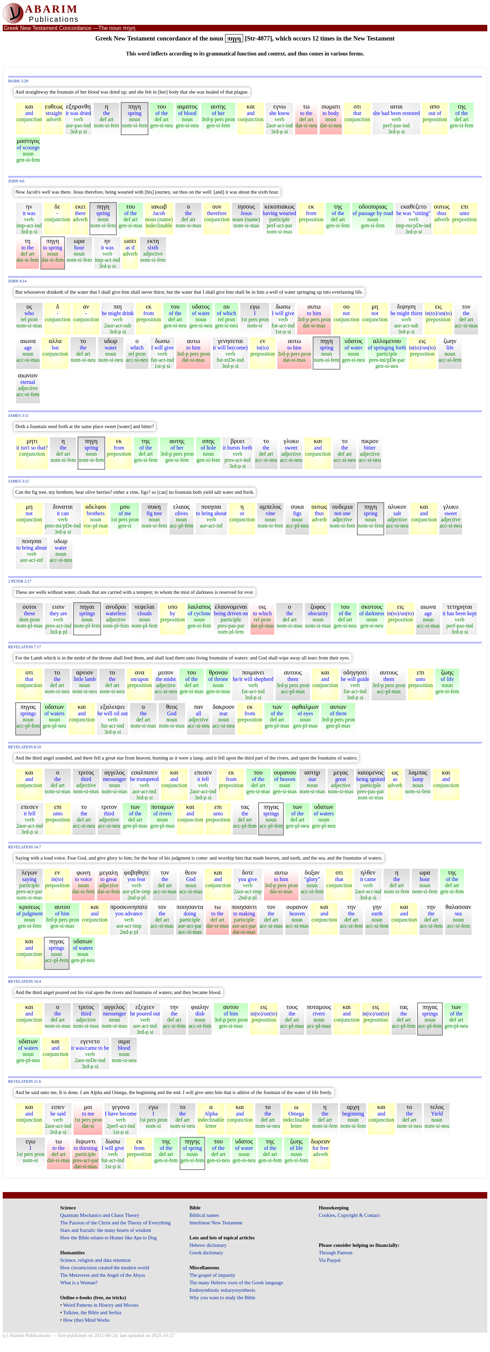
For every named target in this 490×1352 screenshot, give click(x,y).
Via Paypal (330, 1260)
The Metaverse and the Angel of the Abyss (102, 1275)
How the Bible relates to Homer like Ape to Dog (108, 1237)
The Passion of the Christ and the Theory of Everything (115, 1222)
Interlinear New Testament (216, 1222)
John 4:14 (17, 281)
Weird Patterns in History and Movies (100, 1305)
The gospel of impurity (212, 1275)
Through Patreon (336, 1252)
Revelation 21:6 (24, 1081)
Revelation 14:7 (24, 847)
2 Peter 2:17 (19, 581)
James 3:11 (18, 415)
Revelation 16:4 (24, 981)
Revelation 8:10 (24, 747)
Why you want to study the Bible (223, 1297)
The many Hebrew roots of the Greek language (236, 1282)
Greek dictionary (206, 1252)
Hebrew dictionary (208, 1245)
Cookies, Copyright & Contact (349, 1215)
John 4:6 (16, 181)
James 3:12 (18, 481)
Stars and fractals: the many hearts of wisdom (105, 1230)
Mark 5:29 (18, 81)
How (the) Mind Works (86, 1320)
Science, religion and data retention (95, 1260)
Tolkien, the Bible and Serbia (92, 1312)
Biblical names (204, 1215)
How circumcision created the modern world (104, 1267)
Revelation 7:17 (24, 647)
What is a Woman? (79, 1282)
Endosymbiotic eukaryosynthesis (222, 1290)
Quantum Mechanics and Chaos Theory (100, 1215)
